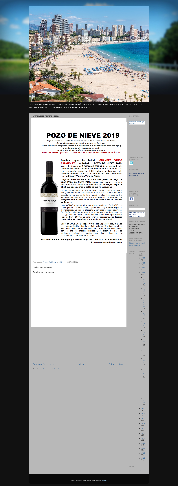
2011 (143, 453)
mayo (144, 342)
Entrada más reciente (43, 364)
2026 (143, 258)
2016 (143, 428)
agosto (144, 315)
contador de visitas (136, 471)
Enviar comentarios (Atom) (52, 369)
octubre (144, 292)
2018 (143, 418)
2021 (143, 273)
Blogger (104, 480)
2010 (143, 458)
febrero (144, 373)
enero (144, 401)
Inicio (81, 364)
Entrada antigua (116, 364)
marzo (144, 361)
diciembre (144, 281)
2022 (143, 268)
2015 (143, 433)
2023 (143, 263)
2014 (143, 438)
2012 (143, 448)
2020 (143, 408)
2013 (143, 443)
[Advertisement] (78, 345)
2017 (143, 423)
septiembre (144, 303)
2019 (143, 413)
